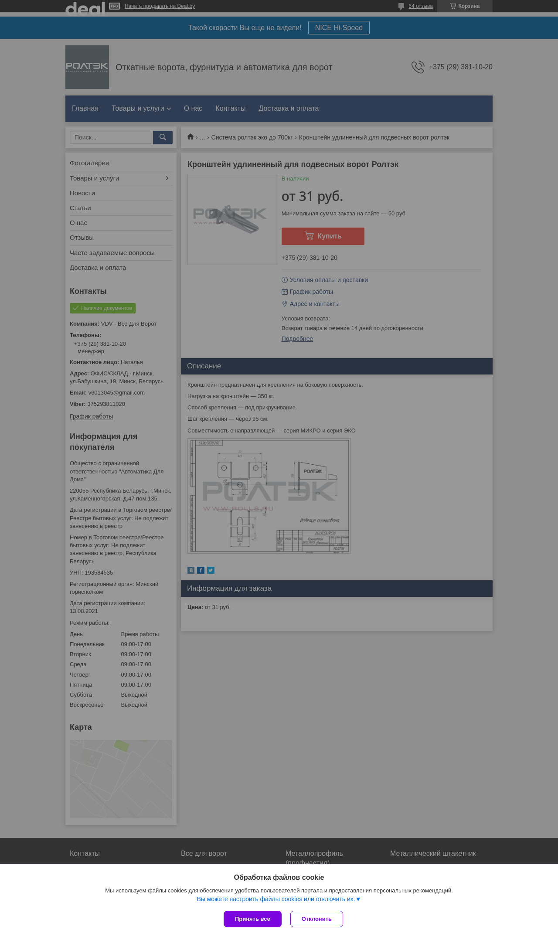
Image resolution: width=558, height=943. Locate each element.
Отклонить (317, 919)
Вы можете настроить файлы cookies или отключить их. (276, 898)
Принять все (252, 919)
